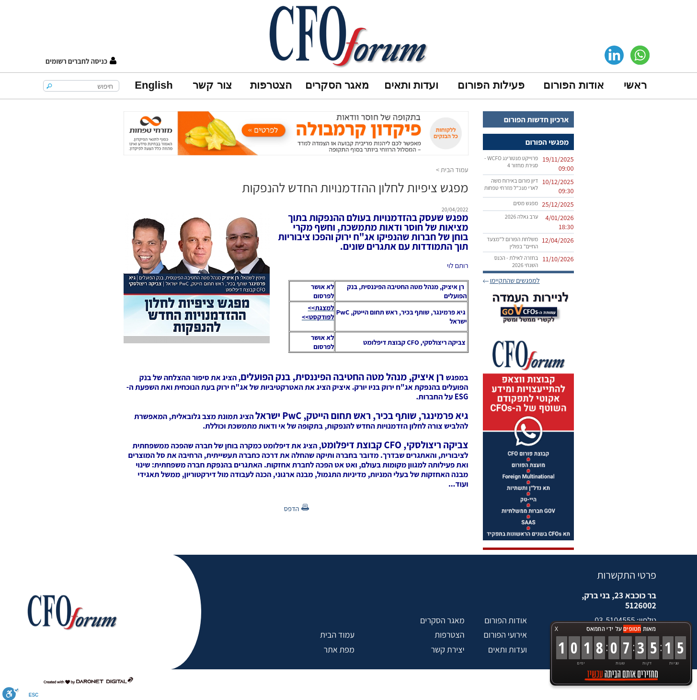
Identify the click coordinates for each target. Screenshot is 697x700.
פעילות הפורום (490, 85)
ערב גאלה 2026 (521, 216)
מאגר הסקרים (337, 85)
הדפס (291, 508)
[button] (81, 61)
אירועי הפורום (505, 634)
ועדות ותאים (411, 85)
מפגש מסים (525, 203)
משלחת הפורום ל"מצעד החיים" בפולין (512, 242)
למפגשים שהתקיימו (514, 280)
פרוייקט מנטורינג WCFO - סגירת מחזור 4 (511, 161)
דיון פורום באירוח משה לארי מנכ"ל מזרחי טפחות (511, 184)
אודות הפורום (573, 85)
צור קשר (212, 85)
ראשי (635, 85)
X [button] (556, 629)
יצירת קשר (447, 649)
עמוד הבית (454, 169)
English (153, 85)
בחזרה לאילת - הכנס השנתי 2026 (516, 261)
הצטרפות (271, 85)
